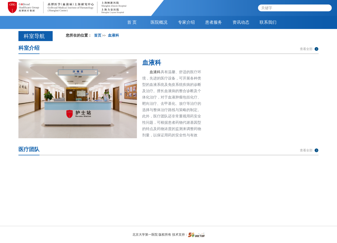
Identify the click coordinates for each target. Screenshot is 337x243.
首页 (97, 35)
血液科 (151, 62)
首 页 (132, 22)
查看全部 (306, 49)
